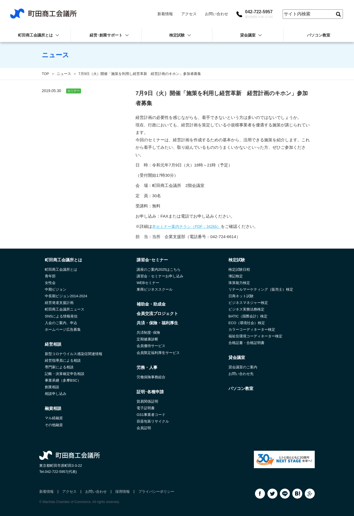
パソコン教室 (318, 35)
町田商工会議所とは (61, 269)
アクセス (189, 14)
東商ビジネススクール (155, 289)
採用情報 (122, 491)
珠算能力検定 (239, 283)
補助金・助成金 (151, 304)
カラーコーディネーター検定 (251, 329)
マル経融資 (54, 418)
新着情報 (165, 14)
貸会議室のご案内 (242, 367)
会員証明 (144, 428)
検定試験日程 (239, 269)
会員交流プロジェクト (157, 313)
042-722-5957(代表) (61, 472)
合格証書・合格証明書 (246, 343)
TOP (45, 74)
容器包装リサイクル (153, 421)
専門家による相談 (59, 367)
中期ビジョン (55, 289)
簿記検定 (235, 276)
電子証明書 (146, 408)
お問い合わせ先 (241, 374)
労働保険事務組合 (151, 377)
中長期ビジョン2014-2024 (66, 296)
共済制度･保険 (148, 332)
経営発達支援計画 (59, 303)
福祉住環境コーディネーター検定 (255, 336)
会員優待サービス (151, 346)
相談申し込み (55, 394)
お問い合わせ (216, 14)
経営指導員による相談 (63, 360)
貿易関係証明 (147, 401)
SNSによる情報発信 (61, 316)
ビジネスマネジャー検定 (248, 303)
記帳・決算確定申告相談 (64, 374)
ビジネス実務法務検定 (246, 309)
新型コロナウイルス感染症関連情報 (73, 354)
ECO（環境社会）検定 (246, 323)
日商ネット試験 (241, 296)
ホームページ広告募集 (63, 329)
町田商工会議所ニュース (64, 309)
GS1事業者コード (151, 415)
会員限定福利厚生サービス (158, 353)
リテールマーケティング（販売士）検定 (260, 289)
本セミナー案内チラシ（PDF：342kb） (186, 226)
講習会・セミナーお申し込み (160, 276)
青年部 (50, 276)
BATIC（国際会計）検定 (247, 316)
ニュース (64, 74)
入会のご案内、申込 (61, 323)
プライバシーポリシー (156, 491)
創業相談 (52, 387)
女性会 (50, 283)
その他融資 (54, 425)
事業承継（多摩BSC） (63, 380)
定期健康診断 (147, 339)
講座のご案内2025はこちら (159, 269)
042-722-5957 (259, 14)
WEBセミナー (148, 283)
